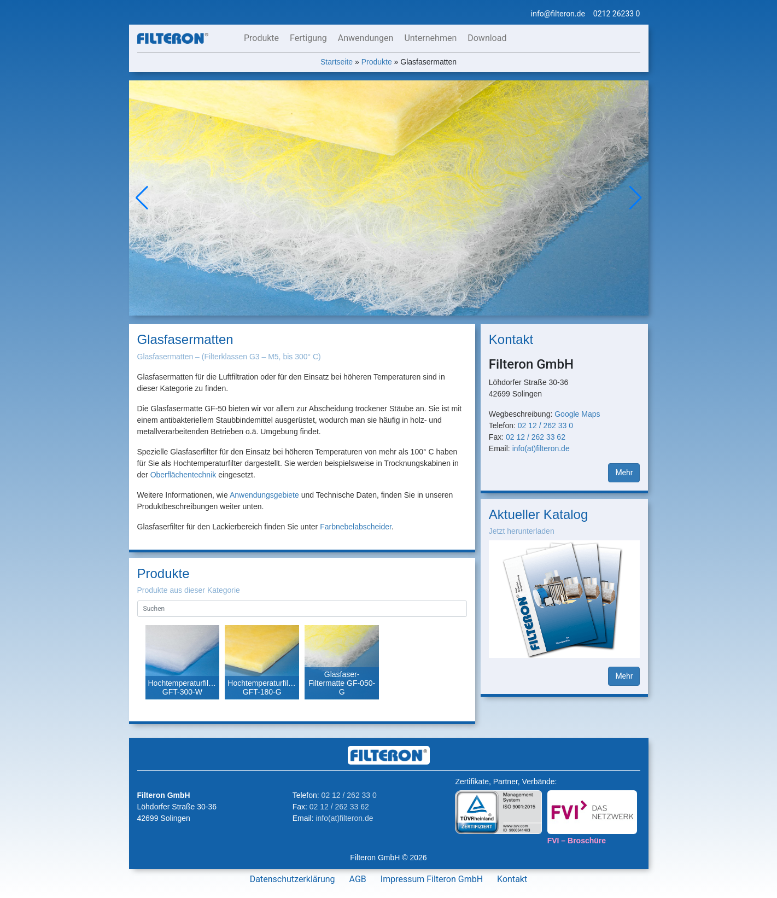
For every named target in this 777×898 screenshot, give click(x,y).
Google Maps (577, 414)
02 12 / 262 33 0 (545, 425)
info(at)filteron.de (541, 448)
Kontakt (512, 879)
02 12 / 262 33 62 (535, 437)
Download (487, 38)
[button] (635, 198)
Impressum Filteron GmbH (432, 879)
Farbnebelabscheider (356, 526)
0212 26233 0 (616, 13)
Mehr (624, 472)
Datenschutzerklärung (292, 879)
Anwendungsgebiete (264, 495)
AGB (357, 879)
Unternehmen (430, 38)
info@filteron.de (558, 13)
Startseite (336, 61)
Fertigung (308, 38)
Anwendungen (366, 38)
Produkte (261, 38)
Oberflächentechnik (183, 474)
